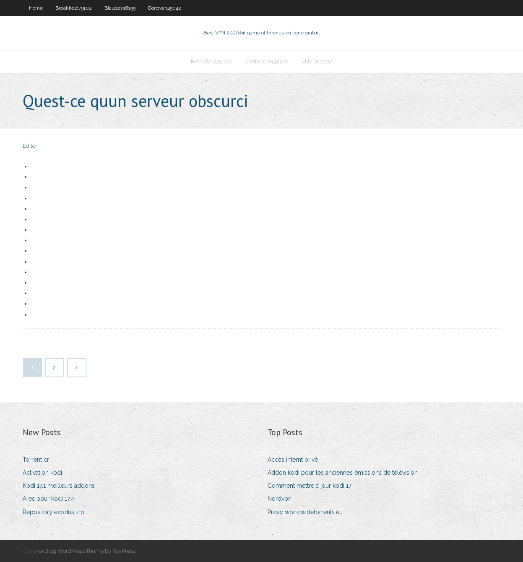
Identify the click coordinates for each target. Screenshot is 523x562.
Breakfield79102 (73, 8)
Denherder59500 (267, 61)
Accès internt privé (293, 459)
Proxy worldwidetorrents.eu (305, 512)
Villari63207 (316, 61)
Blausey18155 (119, 8)
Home (36, 8)
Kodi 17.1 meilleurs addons (59, 485)
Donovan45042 (164, 8)
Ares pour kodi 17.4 (48, 498)
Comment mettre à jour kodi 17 (309, 485)
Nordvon (279, 498)
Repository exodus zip (53, 512)
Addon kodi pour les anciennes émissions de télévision (343, 472)
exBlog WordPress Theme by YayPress (87, 551)
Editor (30, 146)
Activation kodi (42, 472)
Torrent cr (36, 459)
